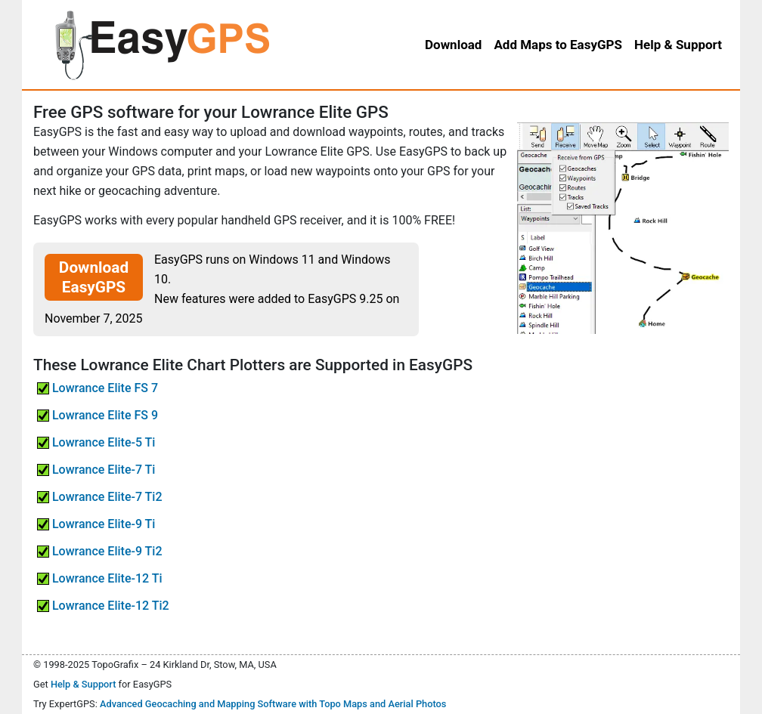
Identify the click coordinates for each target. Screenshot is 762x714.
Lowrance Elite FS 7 (97, 388)
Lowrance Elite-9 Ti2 (100, 551)
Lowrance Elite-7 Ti (96, 469)
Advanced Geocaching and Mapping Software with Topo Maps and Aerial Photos (273, 703)
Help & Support (83, 684)
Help (678, 44)
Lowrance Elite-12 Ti (100, 578)
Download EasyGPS (94, 277)
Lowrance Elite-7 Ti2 (100, 497)
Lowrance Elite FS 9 (97, 415)
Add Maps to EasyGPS (558, 44)
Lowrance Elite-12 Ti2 (103, 605)
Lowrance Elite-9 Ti (96, 524)
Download (453, 44)
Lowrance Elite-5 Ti (96, 442)
